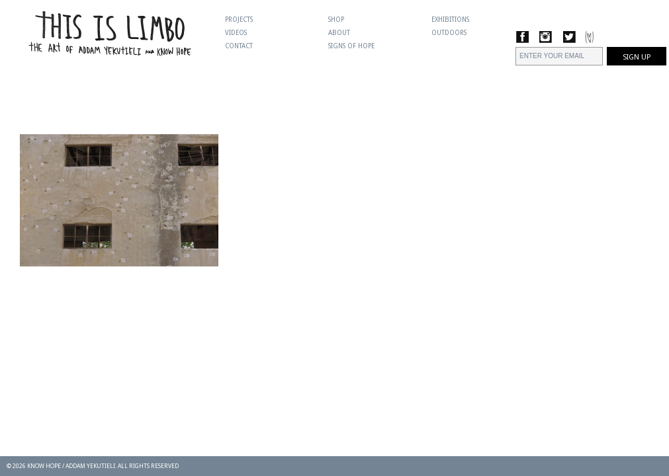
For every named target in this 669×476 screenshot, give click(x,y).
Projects (239, 19)
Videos (236, 32)
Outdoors (449, 32)
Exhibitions (450, 19)
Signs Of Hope (351, 46)
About (339, 32)
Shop (336, 19)
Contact (239, 46)
